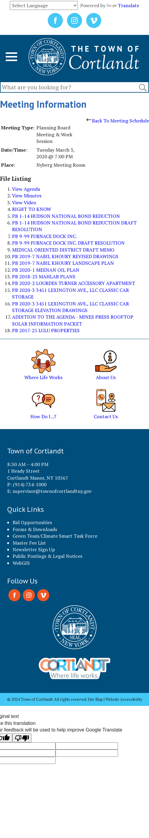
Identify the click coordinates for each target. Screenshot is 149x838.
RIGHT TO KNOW (31, 209)
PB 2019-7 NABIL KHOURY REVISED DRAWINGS (65, 256)
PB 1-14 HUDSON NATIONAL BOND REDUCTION (66, 216)
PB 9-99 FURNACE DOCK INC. (44, 236)
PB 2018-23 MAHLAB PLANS (43, 276)
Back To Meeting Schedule (118, 120)
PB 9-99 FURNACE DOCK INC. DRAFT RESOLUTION (68, 243)
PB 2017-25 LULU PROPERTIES (46, 330)
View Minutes (26, 195)
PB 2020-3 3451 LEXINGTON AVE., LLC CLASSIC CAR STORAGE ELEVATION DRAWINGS (70, 307)
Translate (123, 5)
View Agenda (26, 189)
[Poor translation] (22, 737)
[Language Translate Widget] (44, 5)
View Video (24, 202)
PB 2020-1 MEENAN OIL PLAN (45, 270)
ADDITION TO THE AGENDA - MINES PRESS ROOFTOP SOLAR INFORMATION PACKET (72, 320)
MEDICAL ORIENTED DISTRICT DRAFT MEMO (63, 249)
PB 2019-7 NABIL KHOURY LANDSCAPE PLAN (63, 263)
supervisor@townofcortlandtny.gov (52, 491)
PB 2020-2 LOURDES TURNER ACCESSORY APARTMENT (73, 283)
